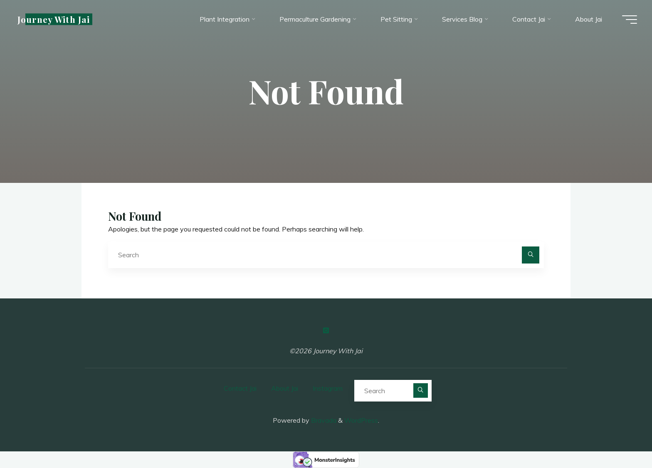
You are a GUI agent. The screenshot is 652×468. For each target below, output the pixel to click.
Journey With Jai (55, 19)
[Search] (530, 255)
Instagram (328, 388)
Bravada (322, 420)
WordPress (361, 420)
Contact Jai (240, 388)
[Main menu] (627, 20)
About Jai (284, 388)
